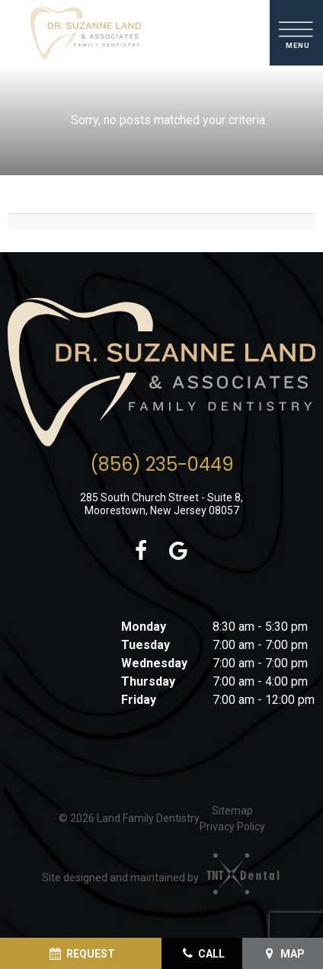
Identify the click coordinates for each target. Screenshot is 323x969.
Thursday (148, 681)
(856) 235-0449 (162, 465)
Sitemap (232, 810)
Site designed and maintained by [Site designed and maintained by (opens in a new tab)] (154, 877)
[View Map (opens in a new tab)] (282, 953)
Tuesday (145, 645)
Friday (138, 699)
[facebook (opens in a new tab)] (140, 551)
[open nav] (296, 32)
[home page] (85, 33)
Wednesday (154, 663)
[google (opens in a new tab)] (178, 551)
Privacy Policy (232, 826)
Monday (143, 626)
